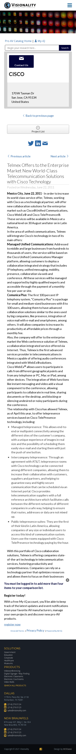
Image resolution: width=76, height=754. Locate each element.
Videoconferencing (12, 670)
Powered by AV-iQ (54, 631)
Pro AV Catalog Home (18, 41)
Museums (8, 663)
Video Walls (9, 682)
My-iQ (39, 41)
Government (9, 652)
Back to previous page (38, 115)
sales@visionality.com (17, 710)
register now (12, 624)
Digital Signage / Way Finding (16, 673)
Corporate (8, 657)
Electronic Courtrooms (14, 679)
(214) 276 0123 (14, 707)
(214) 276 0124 (14, 704)
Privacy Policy (35, 630)
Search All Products (15, 685)
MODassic (67, 749)
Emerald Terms (17, 631)
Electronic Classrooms (13, 676)
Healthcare (9, 660)
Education (8, 655)
